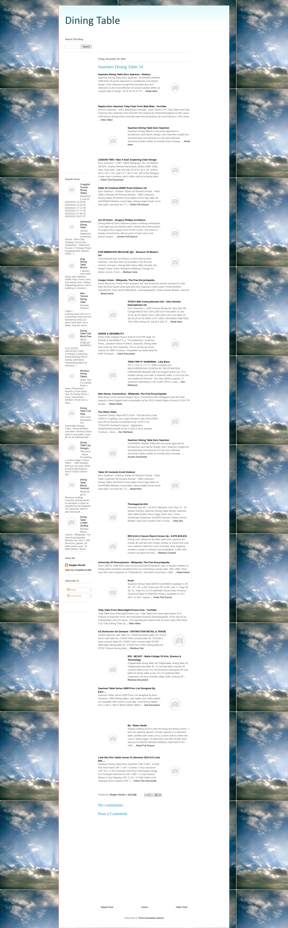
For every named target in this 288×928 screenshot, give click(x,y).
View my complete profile (78, 570)
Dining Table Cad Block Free (85, 333)
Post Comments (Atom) (151, 918)
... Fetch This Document (110, 179)
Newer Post (107, 907)
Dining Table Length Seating (84, 521)
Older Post (181, 907)
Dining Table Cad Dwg (85, 411)
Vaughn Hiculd (77, 565)
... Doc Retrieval (124, 432)
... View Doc (176, 520)
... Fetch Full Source (138, 204)
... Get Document (151, 705)
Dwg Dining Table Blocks (83, 263)
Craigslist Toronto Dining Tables (85, 188)
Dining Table (92, 21)
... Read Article (106, 293)
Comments (74, 595)
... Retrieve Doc (135, 648)
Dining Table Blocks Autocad (84, 484)
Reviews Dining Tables (84, 373)
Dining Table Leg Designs (85, 445)
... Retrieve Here (129, 272)
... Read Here (150, 91)
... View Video (105, 119)
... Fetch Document (125, 353)
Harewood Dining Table (85, 224)
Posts (71, 589)
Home (144, 907)
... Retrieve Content (165, 552)
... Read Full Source (144, 745)
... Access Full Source (125, 236)
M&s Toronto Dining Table (84, 297)
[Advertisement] (144, 31)
